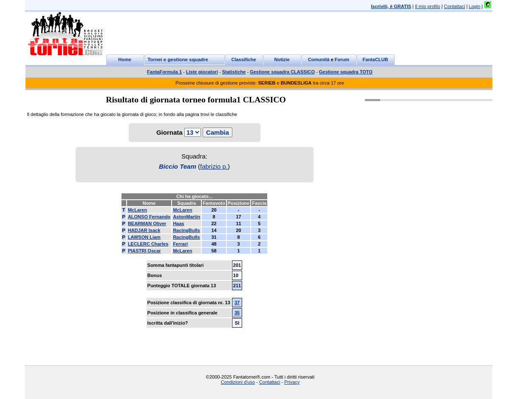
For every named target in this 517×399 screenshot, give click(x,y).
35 (237, 312)
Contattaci (454, 6)
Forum (342, 59)
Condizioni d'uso (238, 382)
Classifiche (243, 59)
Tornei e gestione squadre (177, 59)
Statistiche (234, 71)
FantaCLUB (375, 59)
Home (124, 59)
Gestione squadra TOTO (346, 71)
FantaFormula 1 (164, 71)
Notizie (281, 59)
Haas (178, 223)
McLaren (137, 209)
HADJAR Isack (144, 230)
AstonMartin (186, 216)
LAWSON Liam (144, 237)
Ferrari (180, 243)
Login (474, 6)
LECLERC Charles (148, 243)
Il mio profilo (427, 6)
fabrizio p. (214, 166)
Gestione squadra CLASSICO (282, 71)
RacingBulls (186, 230)
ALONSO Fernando (149, 216)
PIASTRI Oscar (144, 250)
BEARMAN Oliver (147, 223)
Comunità (319, 59)
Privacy (291, 382)
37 (237, 302)
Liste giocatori (202, 71)
